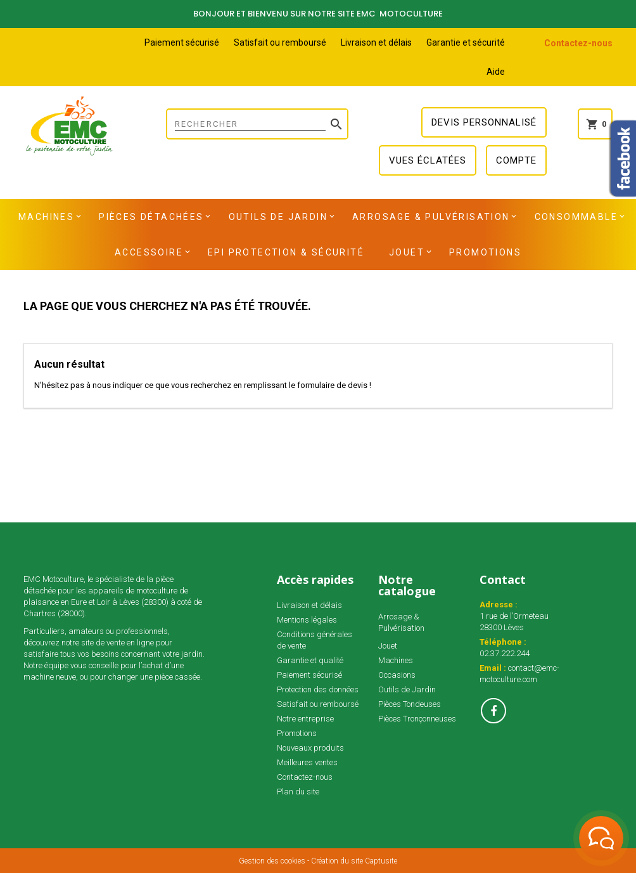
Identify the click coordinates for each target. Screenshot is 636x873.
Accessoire (149, 252)
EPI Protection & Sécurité (286, 252)
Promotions (485, 252)
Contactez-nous (578, 43)
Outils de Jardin (278, 217)
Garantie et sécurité (465, 42)
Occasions (397, 675)
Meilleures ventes (307, 762)
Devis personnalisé (484, 122)
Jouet (406, 252)
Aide (496, 72)
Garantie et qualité (310, 660)
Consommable (576, 217)
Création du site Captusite (354, 861)
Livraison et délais (376, 42)
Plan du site (298, 791)
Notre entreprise (305, 718)
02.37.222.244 (505, 653)
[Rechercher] (257, 124)
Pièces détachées (151, 217)
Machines (46, 217)
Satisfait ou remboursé (280, 42)
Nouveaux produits (310, 748)
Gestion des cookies (272, 861)
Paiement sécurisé (181, 42)
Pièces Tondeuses (409, 704)
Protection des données (318, 689)
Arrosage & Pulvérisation (431, 217)
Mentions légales (307, 619)
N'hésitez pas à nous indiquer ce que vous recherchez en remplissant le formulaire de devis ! (202, 385)
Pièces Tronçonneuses (417, 718)
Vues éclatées (427, 160)
